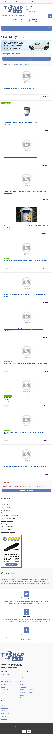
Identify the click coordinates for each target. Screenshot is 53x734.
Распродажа (4, 710)
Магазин (18, 1)
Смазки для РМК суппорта (8, 518)
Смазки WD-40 (5, 510)
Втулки (3, 687)
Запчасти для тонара (7, 681)
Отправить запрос (27, 59)
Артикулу (16, 64)
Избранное (17, 19)
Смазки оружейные (7, 521)
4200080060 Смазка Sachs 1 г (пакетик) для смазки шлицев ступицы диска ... (26, 398)
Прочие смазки (5, 502)
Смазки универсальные (8, 532)
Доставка (28, 1)
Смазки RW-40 (5, 507)
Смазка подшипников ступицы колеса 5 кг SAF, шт (20, 122)
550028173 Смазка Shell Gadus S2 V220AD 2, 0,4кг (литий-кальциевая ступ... (26, 295)
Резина (3, 692)
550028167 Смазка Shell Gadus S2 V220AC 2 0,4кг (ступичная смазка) (25, 260)
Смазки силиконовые (7, 526)
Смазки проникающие (7, 524)
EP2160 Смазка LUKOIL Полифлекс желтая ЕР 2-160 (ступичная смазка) (24, 432)
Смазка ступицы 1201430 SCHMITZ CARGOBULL (19, 88)
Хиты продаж (5, 713)
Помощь (34, 1)
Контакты (46, 1)
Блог (21, 698)
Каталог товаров (9, 28)
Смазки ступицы (30, 32)
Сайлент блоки (5, 689)
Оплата (23, 1)
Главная (7, 1)
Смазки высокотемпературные (10, 515)
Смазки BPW (4, 504)
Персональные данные (27, 689)
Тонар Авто (7, 726)
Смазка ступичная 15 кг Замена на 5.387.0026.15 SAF (20, 157)
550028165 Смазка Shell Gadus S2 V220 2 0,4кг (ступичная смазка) (25, 466)
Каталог (12, 1)
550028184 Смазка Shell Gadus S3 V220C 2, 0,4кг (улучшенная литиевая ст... (23, 329)
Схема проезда (5, 674)
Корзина (3, 705)
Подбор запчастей (32, 11)
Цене (32, 64)
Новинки (3, 716)
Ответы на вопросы (26, 692)
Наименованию (24, 64)
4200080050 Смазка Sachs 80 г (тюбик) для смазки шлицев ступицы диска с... (26, 364)
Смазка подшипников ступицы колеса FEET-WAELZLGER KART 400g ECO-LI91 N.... (25, 192)
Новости (40, 1)
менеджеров (38, 486)
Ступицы (3, 684)
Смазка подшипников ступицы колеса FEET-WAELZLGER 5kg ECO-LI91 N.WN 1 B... (26, 226)
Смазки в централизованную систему (12, 513)
